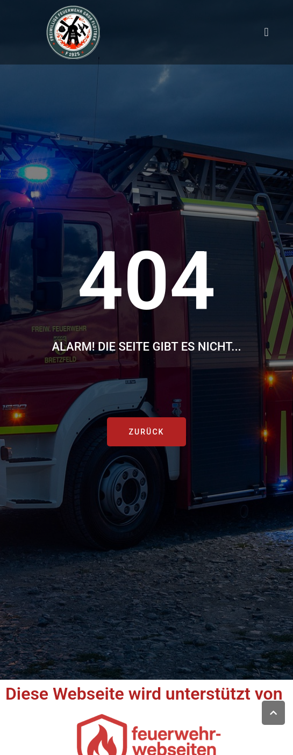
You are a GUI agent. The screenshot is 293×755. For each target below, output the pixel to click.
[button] (266, 32)
